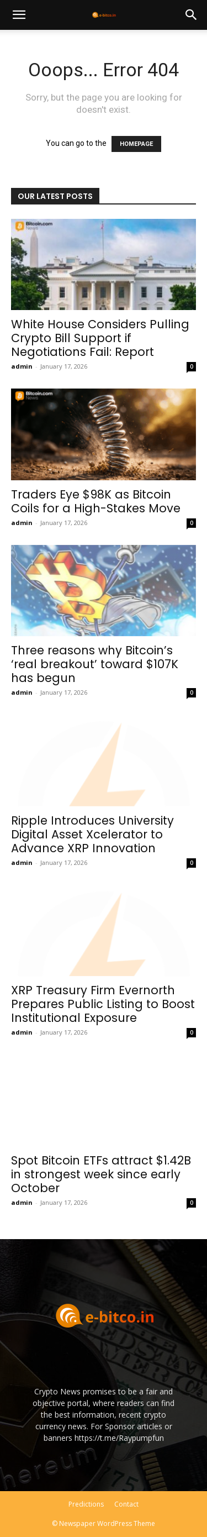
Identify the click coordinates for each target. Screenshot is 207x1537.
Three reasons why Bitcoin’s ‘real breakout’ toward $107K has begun (94, 664)
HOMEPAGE (136, 144)
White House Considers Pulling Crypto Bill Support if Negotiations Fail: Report (100, 338)
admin (22, 366)
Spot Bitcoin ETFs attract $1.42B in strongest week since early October (101, 1174)
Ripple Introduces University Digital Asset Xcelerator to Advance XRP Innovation (92, 834)
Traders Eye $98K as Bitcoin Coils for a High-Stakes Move (96, 501)
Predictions (86, 1504)
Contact (126, 1504)
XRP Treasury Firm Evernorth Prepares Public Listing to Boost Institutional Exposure (103, 1004)
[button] (18, 15)
